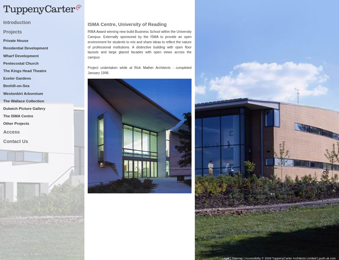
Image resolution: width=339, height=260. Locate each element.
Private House (15, 40)
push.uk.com (327, 258)
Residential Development (25, 48)
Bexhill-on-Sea (16, 86)
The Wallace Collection (23, 101)
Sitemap (237, 258)
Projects (12, 31)
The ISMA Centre (18, 116)
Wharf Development (21, 56)
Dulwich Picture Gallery (24, 108)
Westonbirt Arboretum (23, 93)
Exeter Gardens (17, 78)
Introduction (17, 22)
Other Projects (16, 123)
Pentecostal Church (21, 63)
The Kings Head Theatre (24, 71)
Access (11, 132)
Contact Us (15, 141)
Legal (226, 258)
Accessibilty (253, 258)
